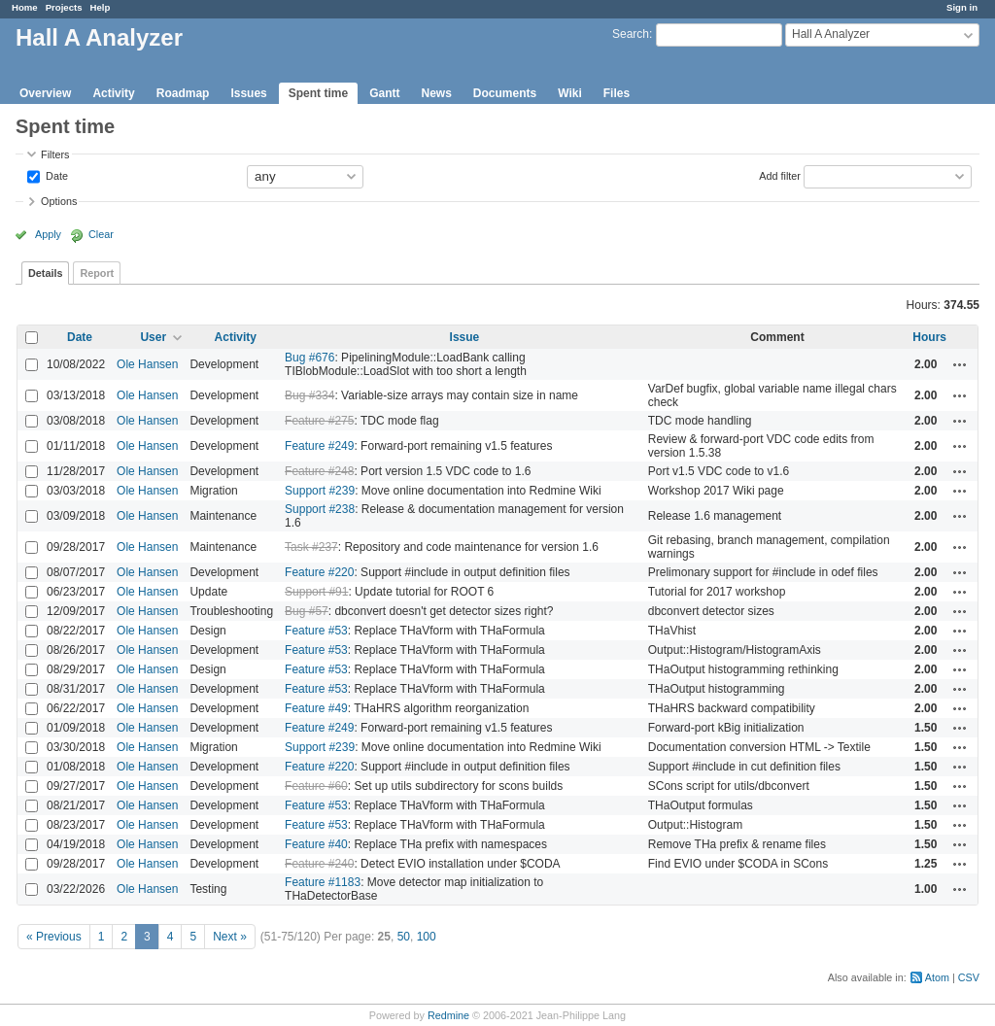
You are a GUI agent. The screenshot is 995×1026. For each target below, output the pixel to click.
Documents (504, 93)
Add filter (780, 175)
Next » (230, 936)
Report (97, 273)
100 (426, 936)
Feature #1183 (322, 882)
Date (55, 175)
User (153, 337)
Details (45, 273)
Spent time (318, 93)
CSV (968, 977)
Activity (113, 93)
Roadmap (183, 93)
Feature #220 (319, 572)
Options (59, 201)
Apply (48, 234)
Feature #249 (319, 446)
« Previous (54, 936)
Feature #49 (316, 708)
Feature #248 (319, 471)
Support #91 (316, 591)
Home (25, 7)
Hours (929, 337)
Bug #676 (309, 357)
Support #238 (320, 509)
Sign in (962, 7)
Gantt (384, 93)
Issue (465, 337)
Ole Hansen (147, 364)
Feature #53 (316, 630)
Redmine (448, 1015)
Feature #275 (319, 421)
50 (403, 936)
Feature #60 (316, 786)
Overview (45, 93)
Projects (64, 7)
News (436, 93)
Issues (248, 93)
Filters (55, 154)
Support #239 (320, 490)
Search (630, 34)
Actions (960, 364)
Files (616, 93)
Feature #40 (316, 844)
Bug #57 (306, 611)
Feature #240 (319, 864)
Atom (937, 977)
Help (100, 7)
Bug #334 (309, 395)
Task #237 (311, 547)
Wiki (570, 93)
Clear (101, 234)
